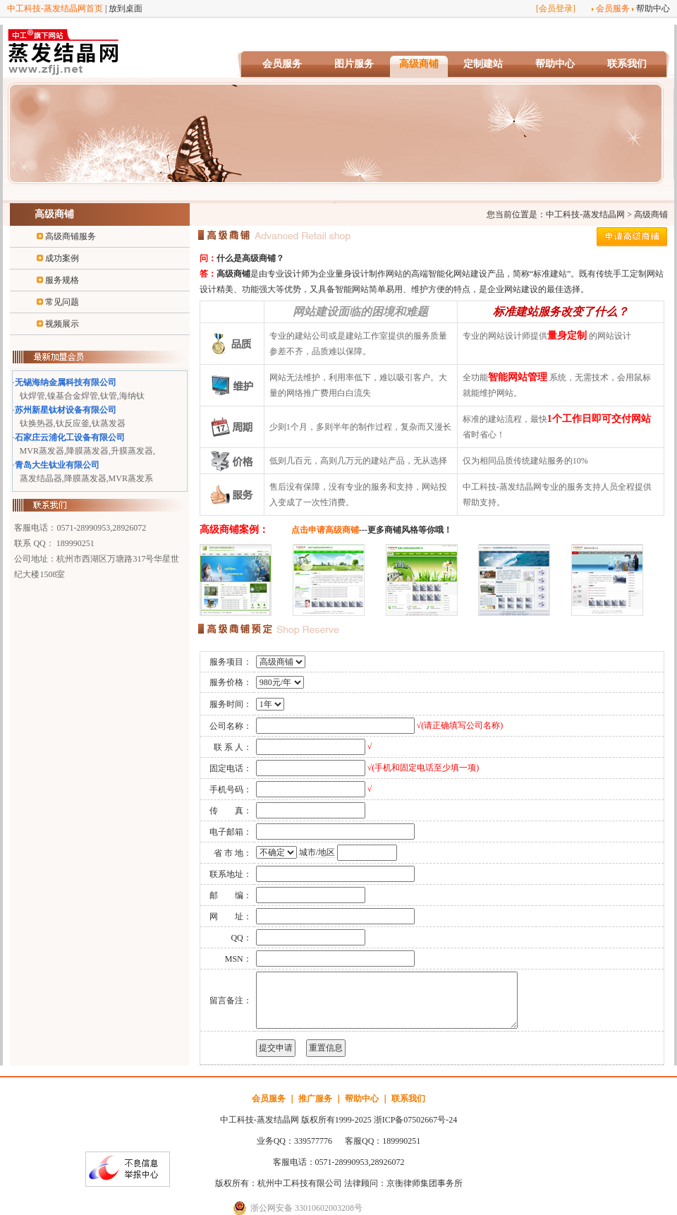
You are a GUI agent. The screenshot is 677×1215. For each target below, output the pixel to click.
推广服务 (315, 1099)
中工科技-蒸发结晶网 (585, 214)
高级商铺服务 (70, 236)
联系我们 (627, 64)
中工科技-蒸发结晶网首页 (55, 8)
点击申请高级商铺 (325, 530)
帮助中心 (653, 8)
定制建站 (483, 64)
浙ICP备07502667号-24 (416, 1120)
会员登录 (556, 8)
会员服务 (613, 8)
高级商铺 (419, 64)
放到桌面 (125, 8)
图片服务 (354, 64)
